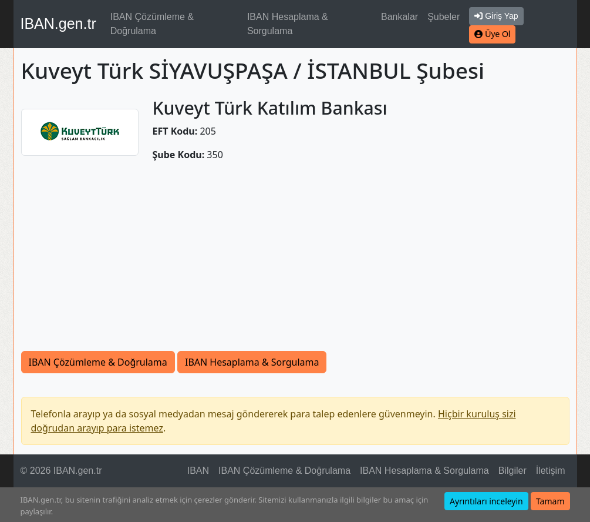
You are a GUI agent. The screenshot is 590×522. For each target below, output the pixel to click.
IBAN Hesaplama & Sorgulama (287, 24)
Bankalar (399, 17)
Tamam (550, 501)
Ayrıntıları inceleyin (486, 501)
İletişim (550, 471)
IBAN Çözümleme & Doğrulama (152, 24)
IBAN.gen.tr (58, 23)
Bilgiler (512, 471)
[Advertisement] (295, 262)
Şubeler (443, 17)
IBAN (198, 471)
